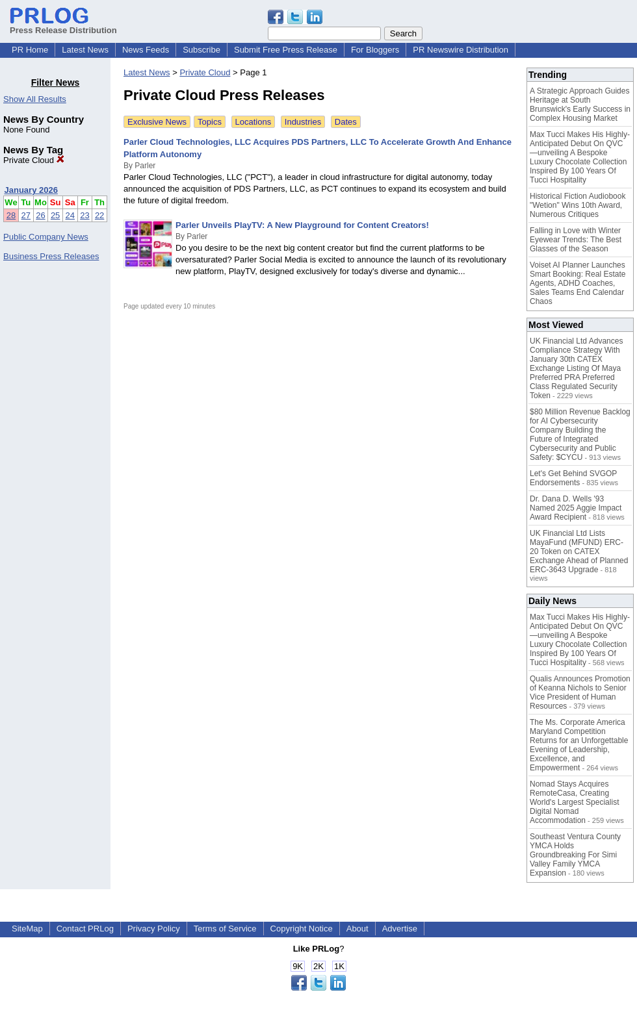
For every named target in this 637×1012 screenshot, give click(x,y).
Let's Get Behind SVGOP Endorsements (573, 478)
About (357, 928)
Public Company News (45, 237)
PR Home (30, 50)
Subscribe (201, 50)
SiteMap (27, 928)
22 (99, 215)
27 (26, 215)
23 (84, 215)
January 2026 (31, 190)
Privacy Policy (153, 928)
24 (70, 215)
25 (55, 215)
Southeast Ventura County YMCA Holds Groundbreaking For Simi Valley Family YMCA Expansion (575, 855)
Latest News (85, 50)
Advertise (399, 928)
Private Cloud (33, 160)
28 (11, 215)
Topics (210, 122)
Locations (253, 122)
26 (40, 215)
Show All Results (34, 99)
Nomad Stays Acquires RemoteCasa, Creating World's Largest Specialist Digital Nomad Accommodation (574, 802)
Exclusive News (157, 122)
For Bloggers (375, 50)
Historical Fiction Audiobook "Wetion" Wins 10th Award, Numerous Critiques (577, 205)
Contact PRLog (85, 928)
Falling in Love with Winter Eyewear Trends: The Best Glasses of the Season (575, 239)
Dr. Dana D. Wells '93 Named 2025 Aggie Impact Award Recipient (575, 508)
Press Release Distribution (63, 25)
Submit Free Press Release (285, 50)
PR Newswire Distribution (460, 50)
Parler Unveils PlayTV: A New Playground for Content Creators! (302, 225)
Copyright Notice (301, 928)
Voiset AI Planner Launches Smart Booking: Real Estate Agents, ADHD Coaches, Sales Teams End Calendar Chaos (577, 283)
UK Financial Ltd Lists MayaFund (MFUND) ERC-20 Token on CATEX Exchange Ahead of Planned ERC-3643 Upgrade (579, 551)
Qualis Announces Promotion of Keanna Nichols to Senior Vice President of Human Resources (580, 692)
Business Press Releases (51, 256)
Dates (346, 122)
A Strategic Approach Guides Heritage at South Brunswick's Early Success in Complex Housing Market (580, 104)
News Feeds (145, 50)
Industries (303, 122)
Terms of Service (225, 928)
